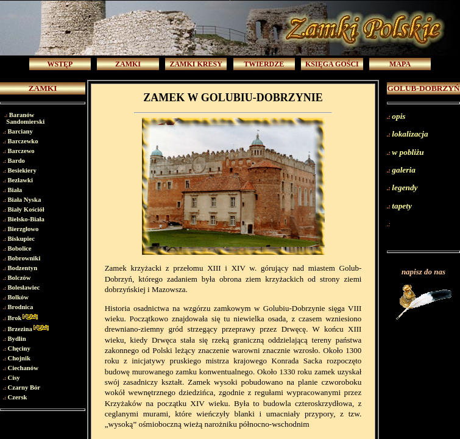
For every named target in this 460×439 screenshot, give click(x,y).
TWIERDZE (264, 64)
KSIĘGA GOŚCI (332, 64)
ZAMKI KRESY (195, 64)
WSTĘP (60, 64)
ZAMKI (128, 64)
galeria (404, 169)
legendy (404, 187)
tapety (402, 205)
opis (398, 116)
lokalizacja (410, 133)
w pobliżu (407, 152)
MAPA (400, 64)
